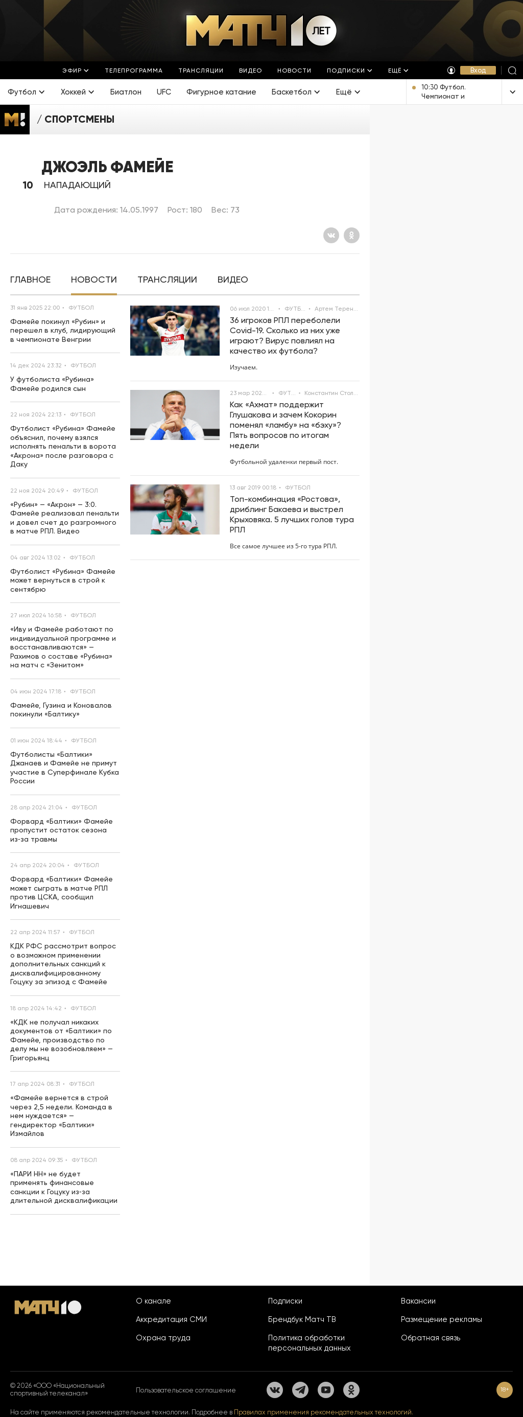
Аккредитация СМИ (171, 1319)
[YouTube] (326, 1390)
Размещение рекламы (441, 1319)
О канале (153, 1301)
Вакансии (418, 1301)
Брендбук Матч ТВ (302, 1319)
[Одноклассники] (352, 235)
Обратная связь (430, 1337)
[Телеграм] (300, 1390)
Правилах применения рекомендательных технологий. (323, 1412)
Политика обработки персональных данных (309, 1343)
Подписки (285, 1301)
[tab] (30, 279)
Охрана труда (163, 1337)
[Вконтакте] (331, 235)
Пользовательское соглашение (186, 1390)
